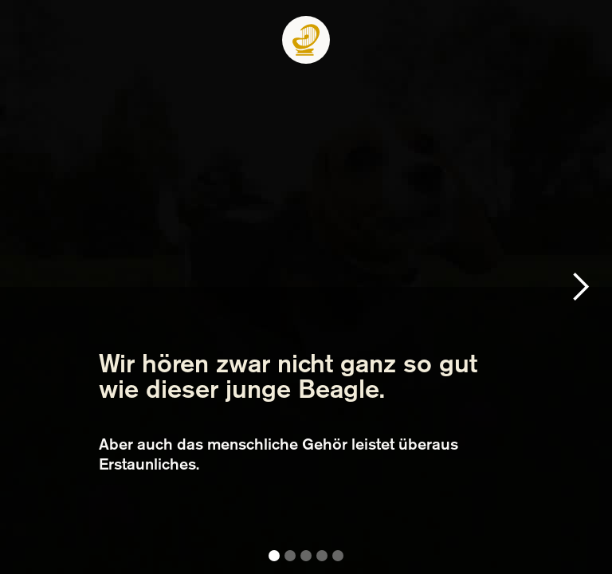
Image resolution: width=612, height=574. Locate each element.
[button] (580, 287)
